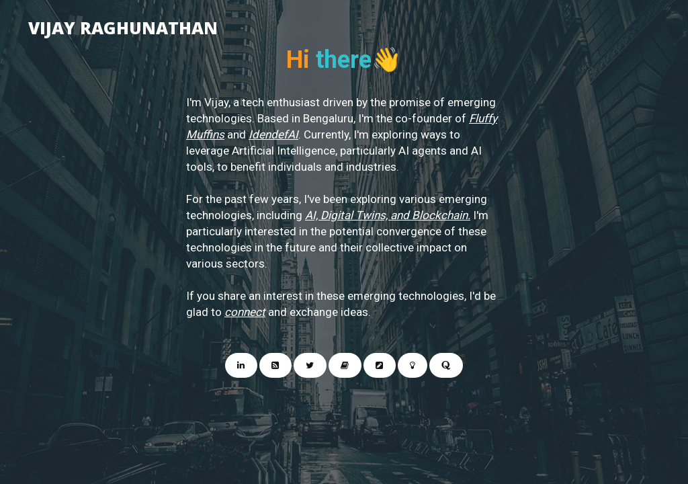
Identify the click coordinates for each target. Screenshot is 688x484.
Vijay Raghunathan (123, 25)
